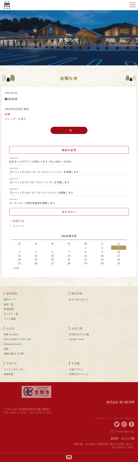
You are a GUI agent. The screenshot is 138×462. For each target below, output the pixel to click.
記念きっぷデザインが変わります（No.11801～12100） (41, 161)
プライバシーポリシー (124, 418)
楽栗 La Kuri (11, 334)
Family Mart (76, 339)
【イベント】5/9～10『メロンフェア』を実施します (39, 182)
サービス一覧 (11, 313)
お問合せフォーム (78, 374)
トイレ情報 (10, 318)
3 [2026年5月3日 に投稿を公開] (118, 247)
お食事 (10, 328)
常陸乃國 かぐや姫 (14, 353)
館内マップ (10, 299)
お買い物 (76, 328)
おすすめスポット (78, 299)
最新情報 (8, 374)
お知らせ (18, 221)
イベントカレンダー (14, 369)
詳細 (7, 114)
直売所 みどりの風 (79, 334)
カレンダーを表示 (15, 119)
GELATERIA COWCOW (17, 339)
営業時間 (8, 309)
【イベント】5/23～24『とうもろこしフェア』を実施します (44, 172)
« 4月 (16, 268)
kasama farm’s (13, 343)
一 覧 (69, 130)
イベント (18, 226)
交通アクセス (76, 369)
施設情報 (11, 293)
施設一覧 (8, 304)
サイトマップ (101, 418)
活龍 (6, 348)
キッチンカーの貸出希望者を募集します (32, 203)
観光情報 (76, 293)
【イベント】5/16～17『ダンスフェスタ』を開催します (41, 192)
